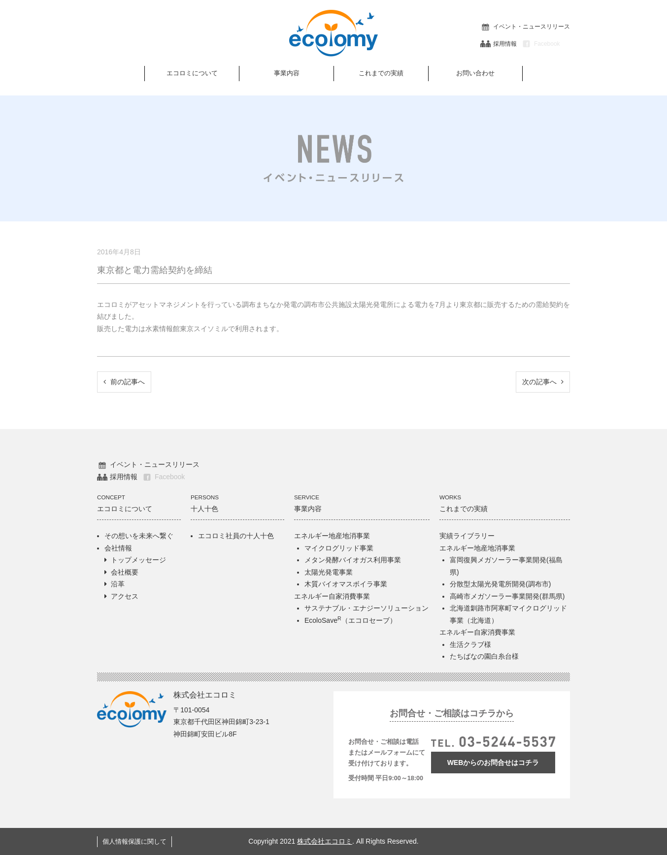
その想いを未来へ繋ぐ (138, 536)
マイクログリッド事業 (338, 548)
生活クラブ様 (470, 644)
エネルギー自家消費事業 (332, 596)
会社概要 (124, 572)
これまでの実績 (381, 73)
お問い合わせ (475, 73)
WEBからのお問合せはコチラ (493, 762)
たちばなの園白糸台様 (484, 656)
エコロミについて (192, 73)
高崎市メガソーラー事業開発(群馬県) (507, 596)
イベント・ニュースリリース (525, 26)
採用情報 (498, 43)
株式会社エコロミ (324, 841)
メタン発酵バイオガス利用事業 (352, 560)
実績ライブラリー (467, 536)
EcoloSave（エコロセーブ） (350, 620)
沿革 (118, 584)
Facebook (540, 43)
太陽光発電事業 (328, 572)
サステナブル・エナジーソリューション (366, 608)
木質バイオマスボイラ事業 (345, 584)
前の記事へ (124, 382)
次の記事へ (543, 382)
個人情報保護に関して (134, 841)
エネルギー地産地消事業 (332, 536)
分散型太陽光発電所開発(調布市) (500, 584)
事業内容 (287, 73)
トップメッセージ (138, 560)
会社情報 (118, 548)
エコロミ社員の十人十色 (236, 536)
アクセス (124, 596)
